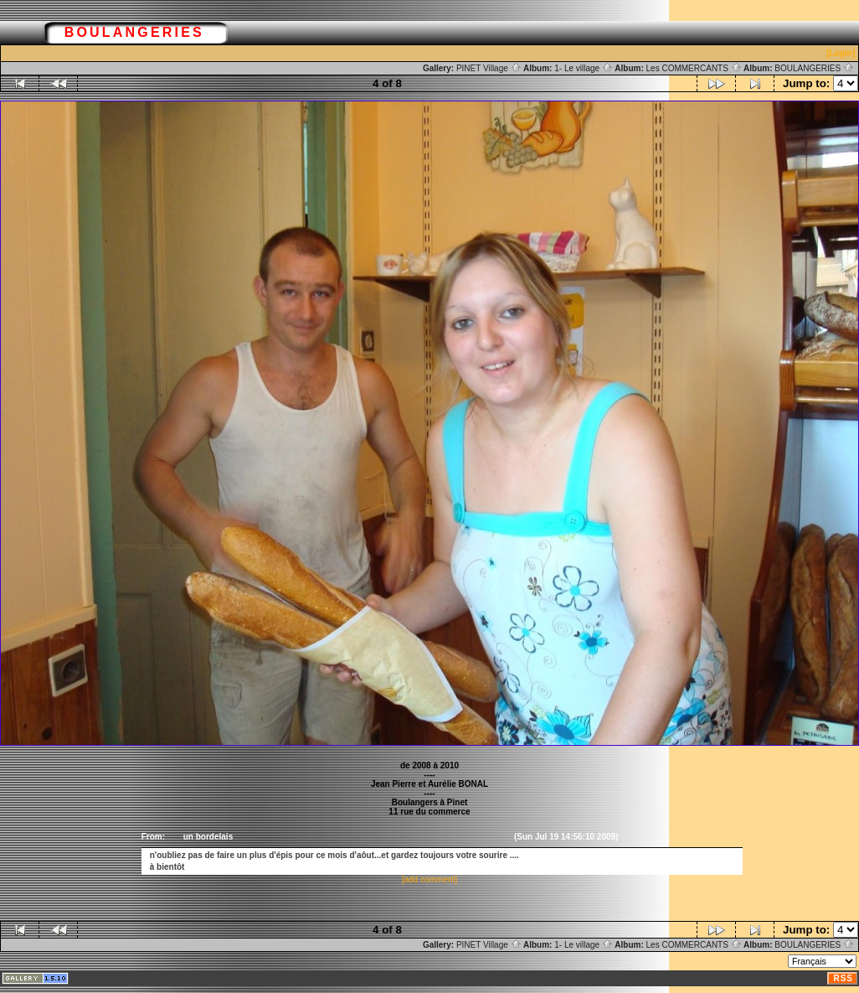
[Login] (840, 53)
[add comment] (429, 879)
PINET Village (489, 68)
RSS (843, 978)
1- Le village (583, 68)
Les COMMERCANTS (694, 68)
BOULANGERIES (814, 68)
